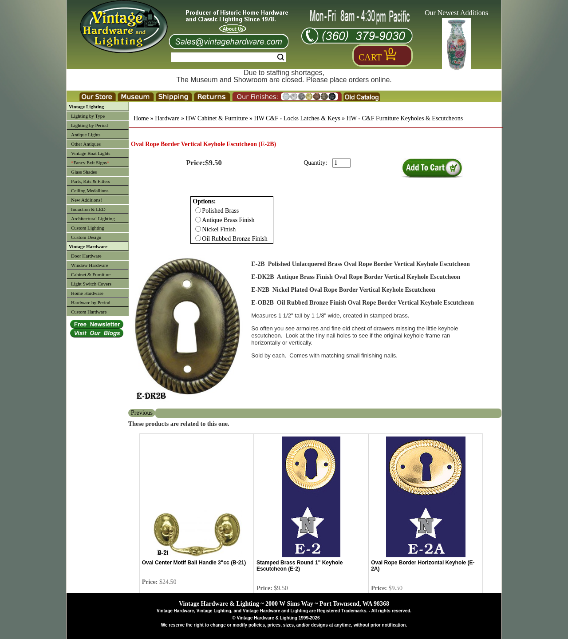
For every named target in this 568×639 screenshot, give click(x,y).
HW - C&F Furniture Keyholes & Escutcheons (405, 118)
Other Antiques (86, 144)
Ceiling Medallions (90, 190)
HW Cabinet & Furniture (216, 118)
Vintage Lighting (86, 106)
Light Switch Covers (91, 283)
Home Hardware (87, 293)
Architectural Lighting (93, 218)
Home (141, 118)
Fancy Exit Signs (90, 162)
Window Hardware (89, 265)
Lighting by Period (89, 125)
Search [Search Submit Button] (280, 57)
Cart (370, 57)
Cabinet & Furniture (90, 274)
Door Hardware (86, 255)
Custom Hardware (88, 311)
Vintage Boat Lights (90, 153)
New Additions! (86, 199)
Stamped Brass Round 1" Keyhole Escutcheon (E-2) (299, 566)
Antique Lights (85, 134)
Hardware (167, 118)
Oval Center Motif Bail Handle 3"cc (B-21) (194, 563)
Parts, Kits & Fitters (90, 181)
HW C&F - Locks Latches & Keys (297, 118)
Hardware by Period (90, 302)
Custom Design (86, 237)
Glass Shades (84, 172)
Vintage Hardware (88, 246)
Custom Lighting (87, 227)
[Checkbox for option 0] (198, 210)
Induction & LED (88, 209)
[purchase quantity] (341, 163)
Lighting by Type (88, 116)
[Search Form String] (228, 57)
